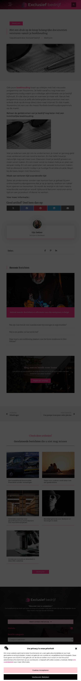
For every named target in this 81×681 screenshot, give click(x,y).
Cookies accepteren (40, 670)
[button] (76, 648)
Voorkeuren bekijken (40, 677)
